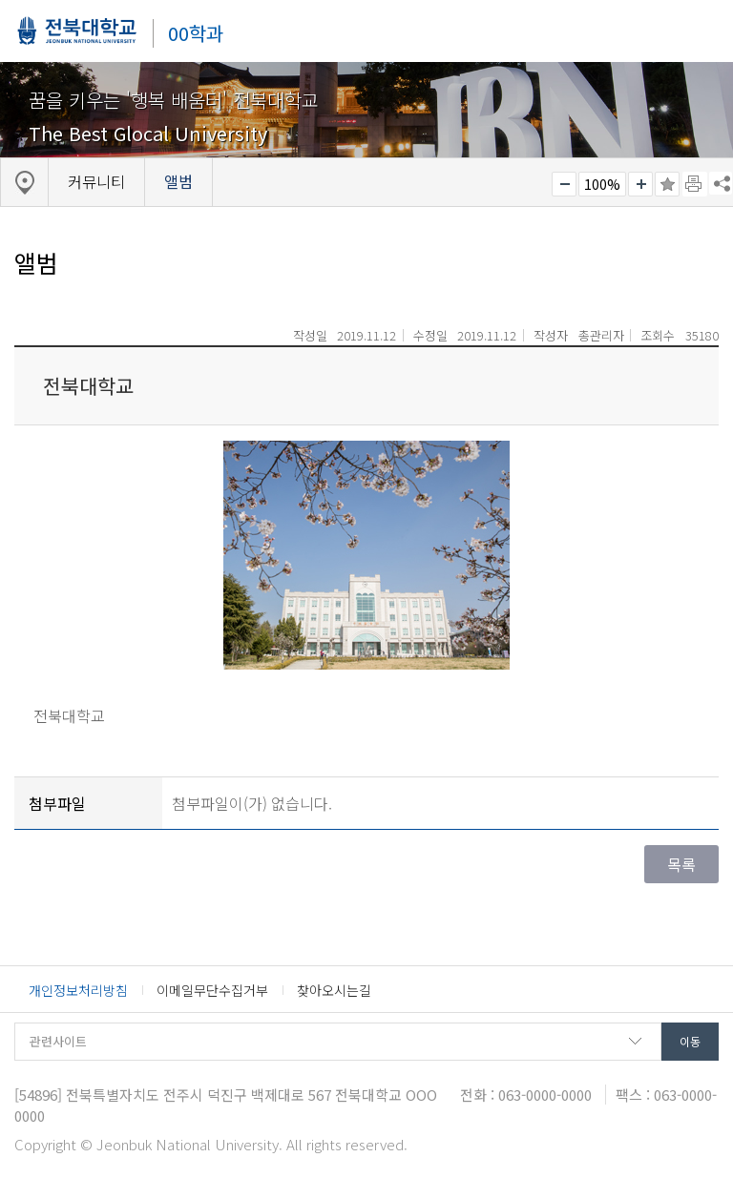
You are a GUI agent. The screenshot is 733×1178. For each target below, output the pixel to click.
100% (602, 184)
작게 (564, 184)
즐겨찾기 (667, 184)
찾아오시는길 (334, 990)
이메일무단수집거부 (212, 990)
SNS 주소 (720, 183)
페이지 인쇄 (694, 184)
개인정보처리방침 (78, 990)
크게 (640, 184)
